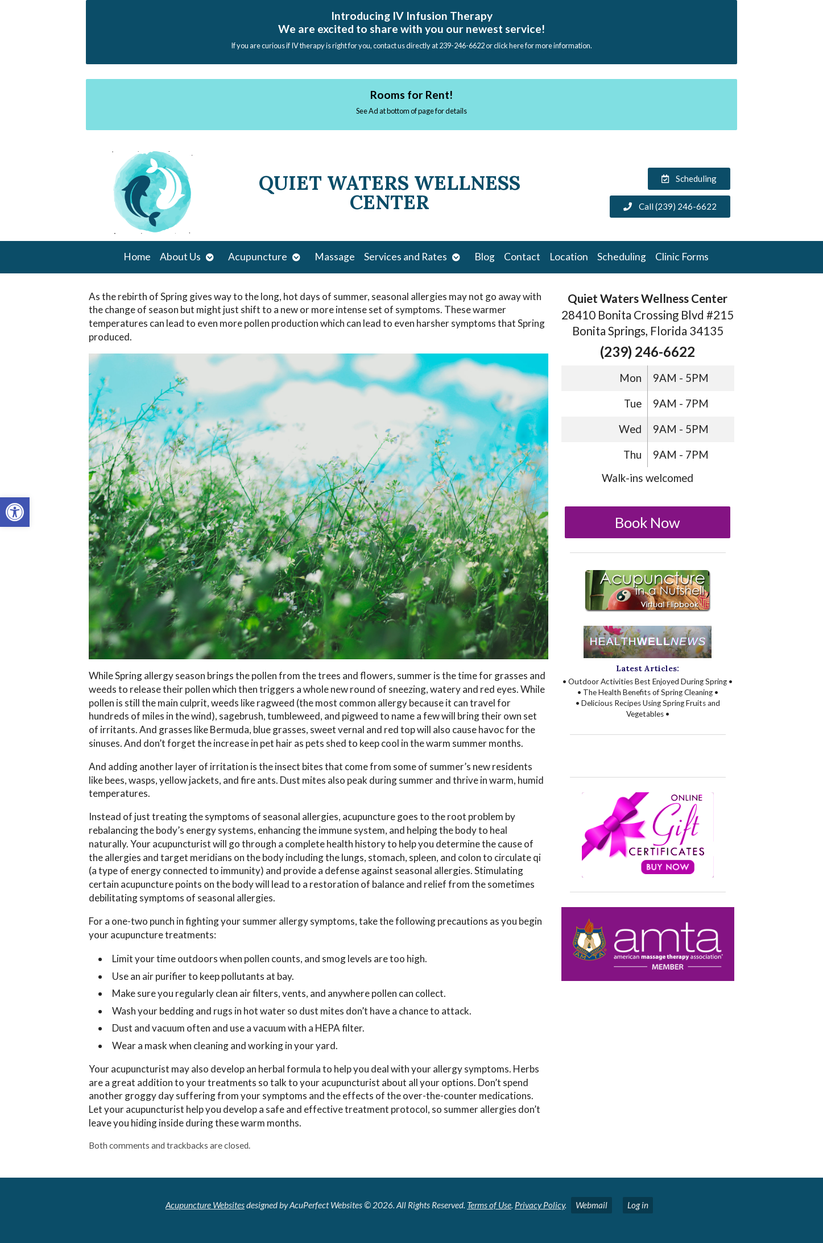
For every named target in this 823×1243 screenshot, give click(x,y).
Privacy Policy (540, 1205)
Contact (522, 257)
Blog (484, 257)
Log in (637, 1205)
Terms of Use (489, 1205)
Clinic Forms (682, 257)
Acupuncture (257, 257)
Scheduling (621, 257)
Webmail (591, 1205)
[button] (15, 512)
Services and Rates (405, 257)
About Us (180, 257)
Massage (335, 257)
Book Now (647, 522)
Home (137, 257)
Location (568, 257)
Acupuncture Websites (205, 1205)
